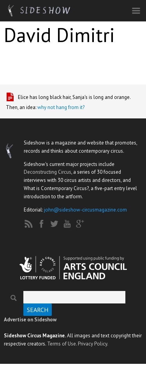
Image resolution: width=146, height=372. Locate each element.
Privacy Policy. (93, 343)
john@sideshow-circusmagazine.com (85, 209)
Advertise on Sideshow (30, 319)
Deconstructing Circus (47, 172)
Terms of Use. (62, 343)
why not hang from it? (60, 107)
